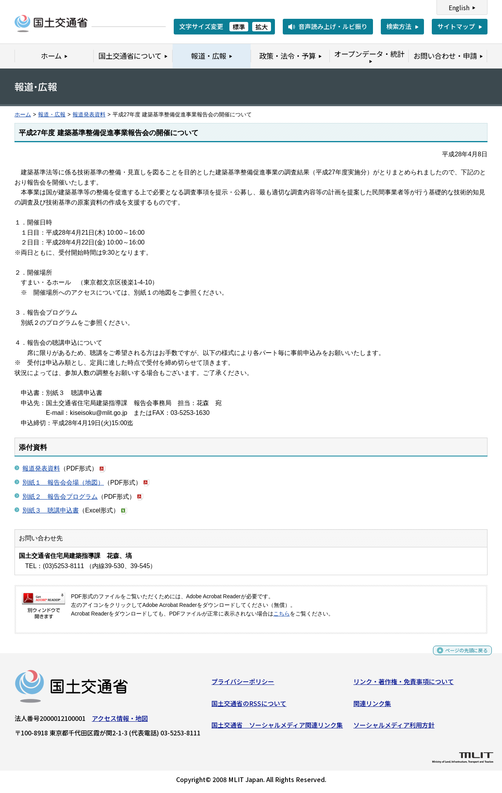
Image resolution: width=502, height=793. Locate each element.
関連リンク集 (372, 706)
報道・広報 (51, 115)
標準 (239, 26)
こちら (281, 614)
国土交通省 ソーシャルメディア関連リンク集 (277, 728)
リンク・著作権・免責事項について (403, 684)
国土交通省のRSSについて (248, 706)
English (459, 7)
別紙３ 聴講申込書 (50, 510)
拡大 (261, 26)
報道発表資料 (89, 115)
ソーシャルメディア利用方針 (394, 728)
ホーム (23, 115)
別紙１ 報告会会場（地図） (63, 482)
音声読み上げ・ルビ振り (332, 26)
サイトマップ (456, 26)
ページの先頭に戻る (459, 656)
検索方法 (398, 26)
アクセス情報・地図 (120, 721)
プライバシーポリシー (242, 684)
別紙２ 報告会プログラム (60, 496)
